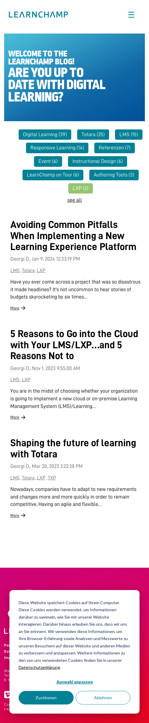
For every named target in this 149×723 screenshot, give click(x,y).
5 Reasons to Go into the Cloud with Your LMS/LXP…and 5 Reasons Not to (74, 345)
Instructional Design (97, 161)
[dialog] (74, 652)
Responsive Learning (57, 147)
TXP (52, 477)
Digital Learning (45, 134)
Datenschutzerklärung (39, 667)
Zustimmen (45, 697)
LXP (80, 188)
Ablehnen (103, 697)
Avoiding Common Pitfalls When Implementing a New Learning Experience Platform (73, 236)
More (14, 308)
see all (74, 200)
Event (48, 161)
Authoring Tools (114, 174)
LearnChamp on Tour (53, 174)
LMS (128, 134)
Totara (93, 134)
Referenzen (114, 147)
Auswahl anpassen (74, 681)
